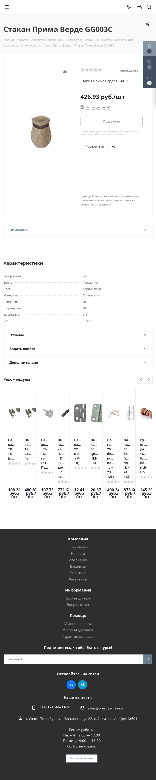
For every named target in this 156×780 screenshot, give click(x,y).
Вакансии (78, 536)
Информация (78, 560)
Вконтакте (71, 655)
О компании (78, 517)
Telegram (82, 655)
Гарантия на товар (78, 606)
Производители (78, 568)
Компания (78, 509)
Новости (78, 523)
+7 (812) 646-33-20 (54, 677)
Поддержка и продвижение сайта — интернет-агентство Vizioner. (78, 754)
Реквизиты (78, 549)
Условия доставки (78, 600)
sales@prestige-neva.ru (106, 678)
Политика (78, 543)
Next (149, 380)
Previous (141, 380)
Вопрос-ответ (78, 574)
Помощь (78, 585)
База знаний (78, 530)
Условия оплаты (78, 593)
